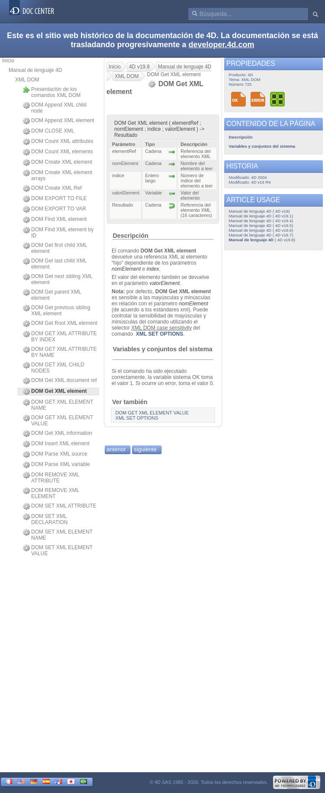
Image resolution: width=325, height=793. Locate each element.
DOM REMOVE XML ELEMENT (51, 493)
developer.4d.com (221, 44)
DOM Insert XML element (56, 443)
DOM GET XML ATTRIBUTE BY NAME (60, 352)
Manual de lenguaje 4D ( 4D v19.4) (261, 220)
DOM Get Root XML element (60, 323)
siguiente (145, 449)
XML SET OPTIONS (159, 334)
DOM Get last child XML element (55, 264)
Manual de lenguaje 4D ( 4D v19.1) (261, 216)
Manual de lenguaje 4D (35, 70)
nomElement (126, 269)
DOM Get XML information (57, 433)
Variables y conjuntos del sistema (162, 349)
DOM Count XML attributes (58, 141)
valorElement (164, 283)
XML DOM (27, 80)
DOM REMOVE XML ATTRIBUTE (51, 478)
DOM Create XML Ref (52, 188)
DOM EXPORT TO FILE (55, 198)
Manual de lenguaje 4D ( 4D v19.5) (261, 225)
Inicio (8, 61)
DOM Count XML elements (58, 152)
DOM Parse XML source (55, 454)
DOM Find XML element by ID (58, 233)
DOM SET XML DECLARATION (45, 519)
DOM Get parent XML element (52, 295)
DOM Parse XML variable (56, 464)
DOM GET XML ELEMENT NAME (58, 405)
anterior (116, 449)
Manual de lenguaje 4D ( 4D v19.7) (261, 235)
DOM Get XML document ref (60, 380)
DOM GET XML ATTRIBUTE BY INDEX (60, 336)
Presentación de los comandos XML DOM (51, 92)
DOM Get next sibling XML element (58, 279)
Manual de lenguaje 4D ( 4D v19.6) (261, 230)
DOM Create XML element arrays (57, 175)
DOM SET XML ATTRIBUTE (59, 506)
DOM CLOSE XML (48, 131)
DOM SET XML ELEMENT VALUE (58, 550)
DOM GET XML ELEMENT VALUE (58, 420)
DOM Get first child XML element (55, 248)
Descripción (130, 235)
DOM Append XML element (58, 120)
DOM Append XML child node (55, 108)
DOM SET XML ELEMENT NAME (58, 535)
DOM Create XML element (57, 162)
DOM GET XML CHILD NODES (53, 368)
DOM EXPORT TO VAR (54, 209)
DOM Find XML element (55, 219)
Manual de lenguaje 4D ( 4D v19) (259, 211)
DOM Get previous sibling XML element (56, 310)
